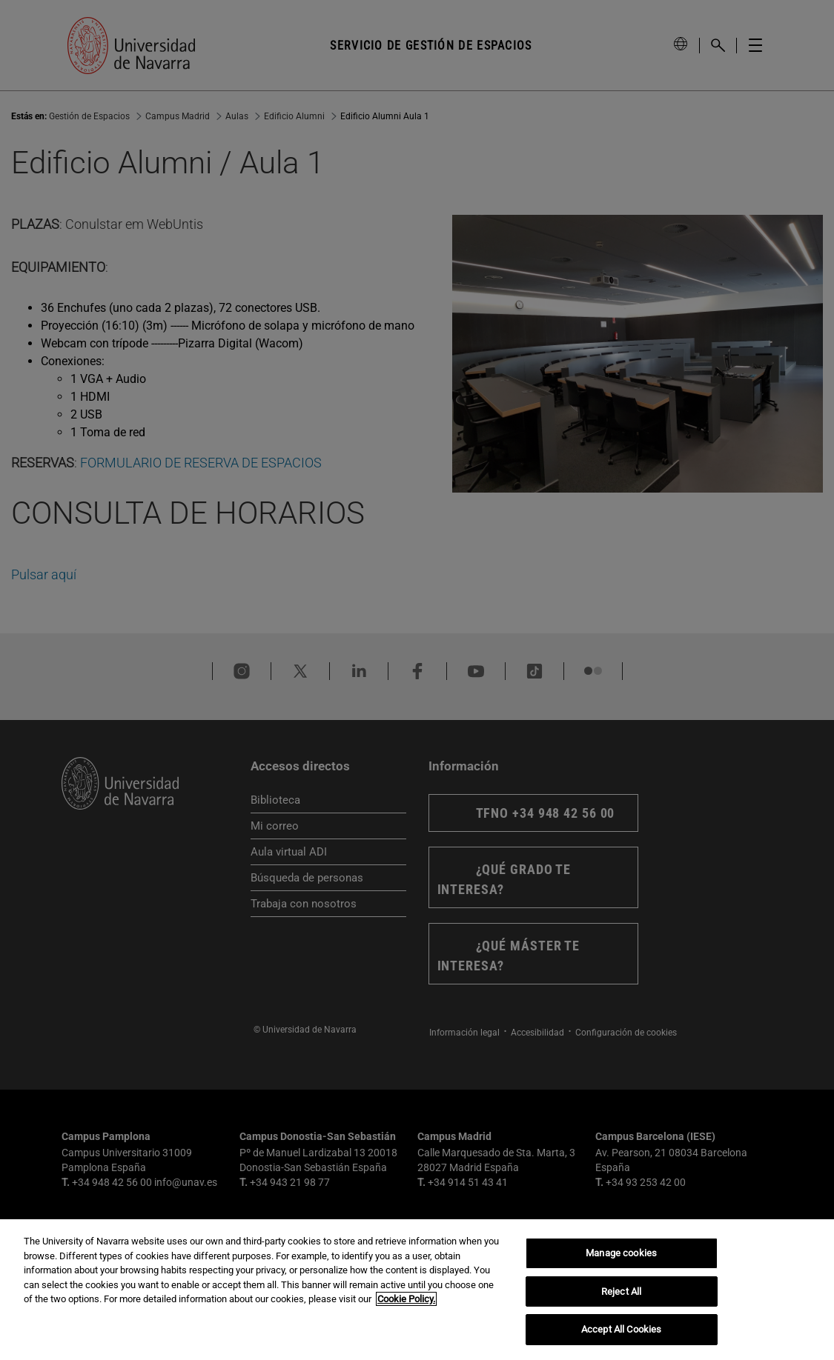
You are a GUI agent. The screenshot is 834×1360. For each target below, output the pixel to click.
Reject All (621, 1291)
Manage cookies (621, 1253)
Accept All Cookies (621, 1329)
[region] (417, 1289)
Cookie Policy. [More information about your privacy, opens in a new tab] (406, 1298)
